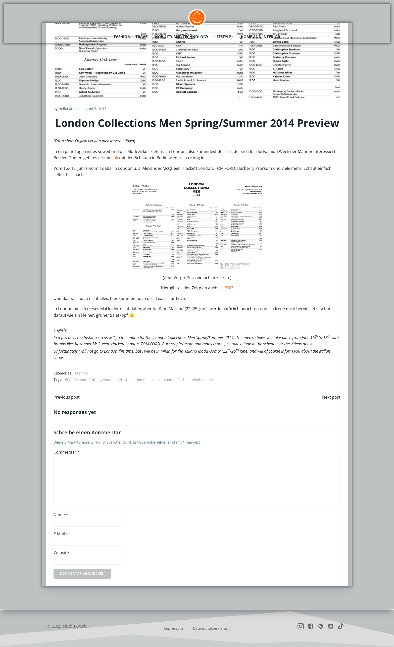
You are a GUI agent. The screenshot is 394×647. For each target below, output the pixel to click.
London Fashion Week (182, 379)
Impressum (173, 628)
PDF (228, 288)
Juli (115, 158)
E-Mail (61, 534)
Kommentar (67, 453)
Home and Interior (260, 36)
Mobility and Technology (181, 36)
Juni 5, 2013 (96, 108)
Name (61, 515)
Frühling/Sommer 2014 (108, 379)
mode (208, 379)
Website (61, 553)
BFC (68, 379)
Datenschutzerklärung (211, 628)
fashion (80, 379)
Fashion (122, 36)
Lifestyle (224, 36)
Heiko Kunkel (69, 108)
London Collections (146, 379)
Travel (142, 36)
